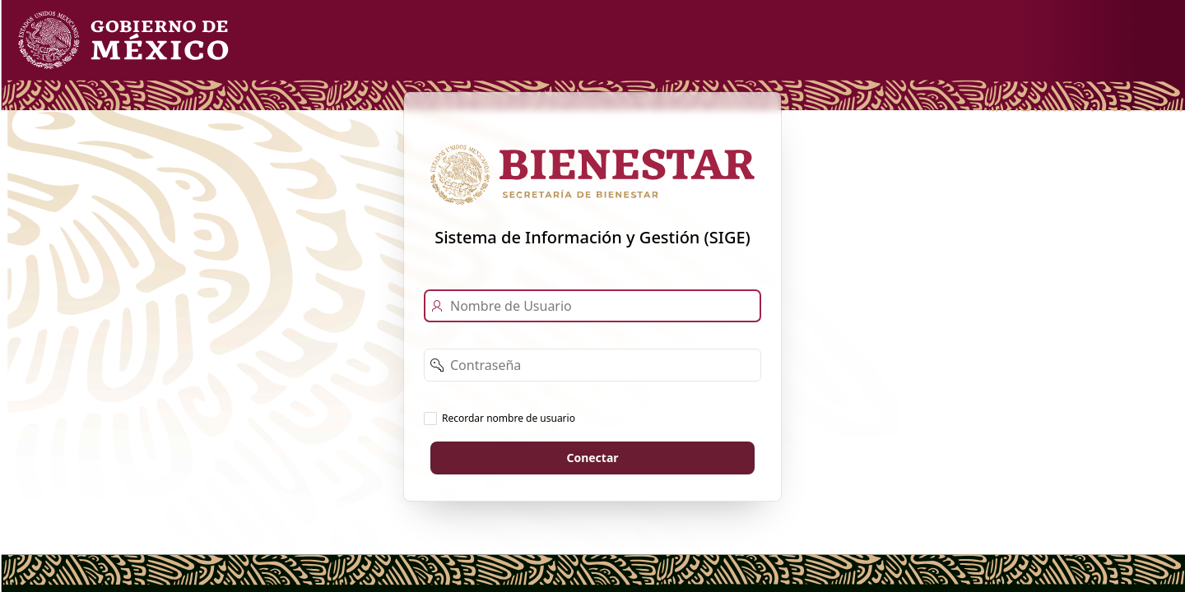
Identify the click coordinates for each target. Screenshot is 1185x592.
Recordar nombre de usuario (508, 417)
